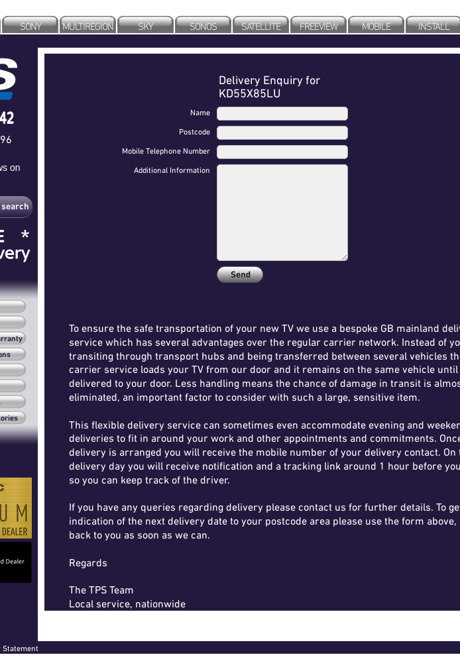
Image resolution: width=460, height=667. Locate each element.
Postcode (194, 131)
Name (200, 112)
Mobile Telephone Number (166, 150)
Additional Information (172, 170)
